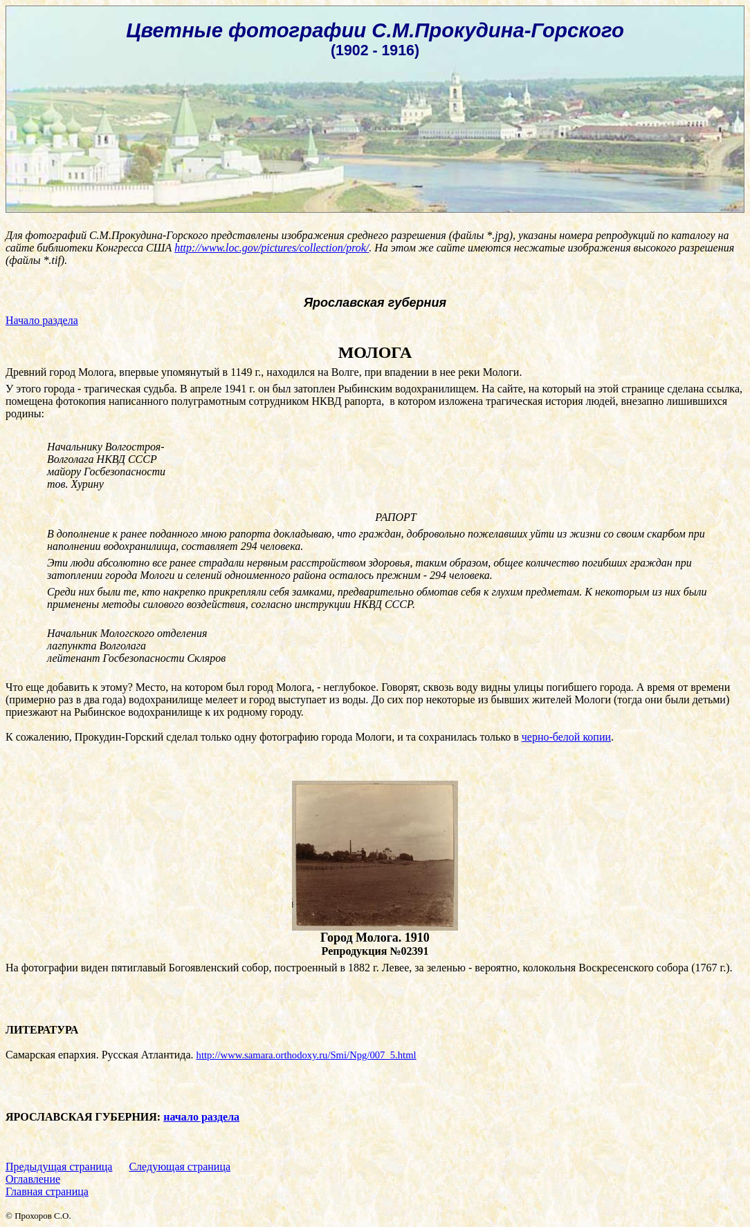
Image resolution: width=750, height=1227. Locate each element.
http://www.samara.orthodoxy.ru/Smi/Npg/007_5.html (306, 1054)
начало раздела (201, 1117)
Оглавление (33, 1179)
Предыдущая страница (59, 1166)
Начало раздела (42, 320)
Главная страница (47, 1191)
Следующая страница (179, 1166)
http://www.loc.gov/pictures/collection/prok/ (271, 248)
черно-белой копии (566, 737)
